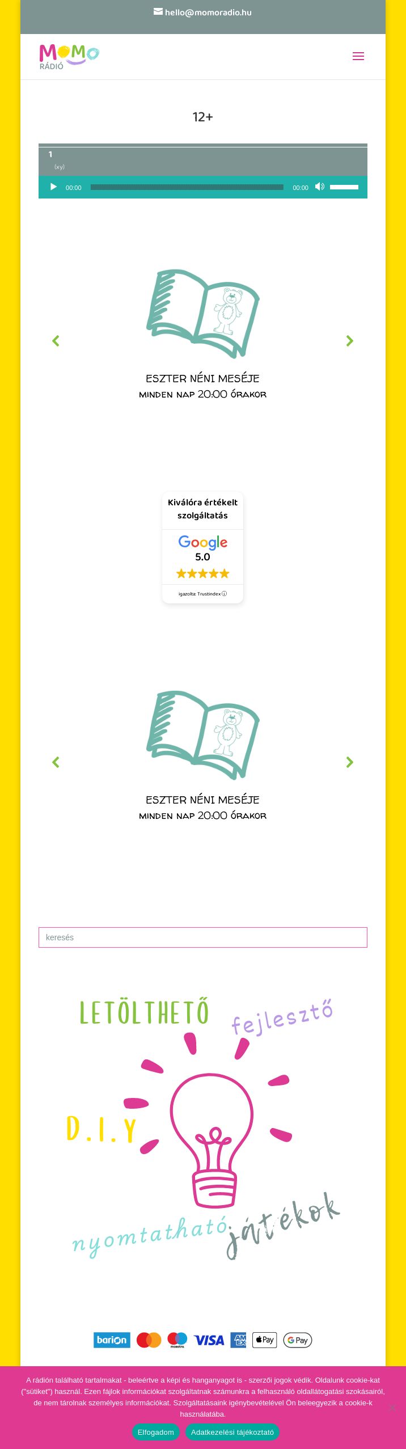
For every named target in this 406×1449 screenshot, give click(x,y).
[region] (203, 341)
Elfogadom (156, 1432)
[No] (391, 1407)
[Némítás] (321, 187)
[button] (203, 341)
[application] (203, 187)
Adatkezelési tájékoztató (232, 1432)
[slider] (187, 187)
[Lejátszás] (53, 187)
